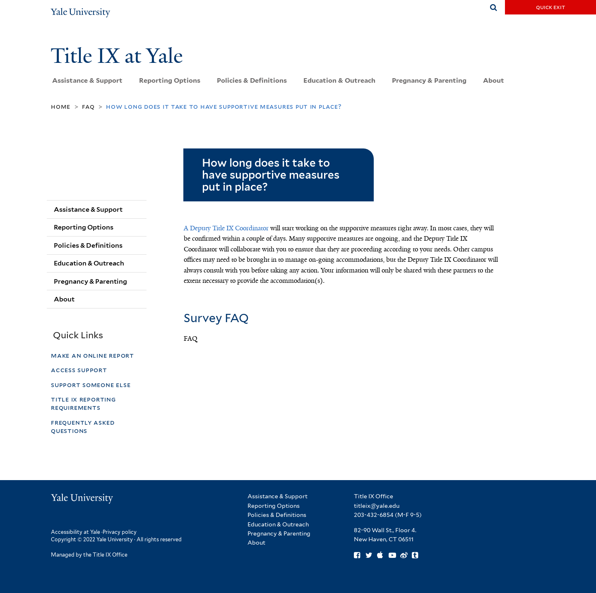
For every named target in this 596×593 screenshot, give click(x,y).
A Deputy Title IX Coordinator (226, 228)
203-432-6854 (374, 515)
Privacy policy (120, 532)
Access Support (80, 370)
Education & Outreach (339, 80)
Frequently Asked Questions (82, 426)
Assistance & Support (87, 80)
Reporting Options (169, 80)
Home (60, 106)
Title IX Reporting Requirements (83, 403)
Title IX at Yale (119, 55)
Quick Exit (550, 7)
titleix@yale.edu (376, 505)
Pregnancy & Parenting (429, 80)
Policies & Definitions (252, 80)
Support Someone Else (90, 385)
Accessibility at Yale (75, 532)
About (493, 80)
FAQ (88, 106)
